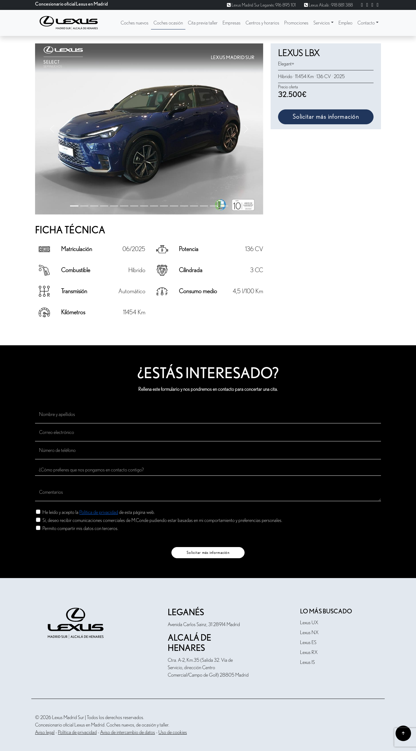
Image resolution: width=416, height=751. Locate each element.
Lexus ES (308, 642)
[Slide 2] (94, 206)
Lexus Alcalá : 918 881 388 (328, 5)
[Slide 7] (144, 206)
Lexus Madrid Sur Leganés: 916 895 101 (261, 5)
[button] (323, 23)
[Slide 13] (204, 206)
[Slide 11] (184, 206)
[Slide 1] (84, 206)
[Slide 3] (104, 206)
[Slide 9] (164, 206)
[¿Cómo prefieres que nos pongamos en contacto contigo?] (208, 470)
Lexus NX (309, 632)
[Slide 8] (154, 206)
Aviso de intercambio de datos (127, 732)
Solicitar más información (326, 117)
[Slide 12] (194, 206)
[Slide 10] (174, 206)
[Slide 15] (224, 206)
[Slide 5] (124, 206)
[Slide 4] (114, 206)
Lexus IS (307, 662)
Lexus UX (309, 622)
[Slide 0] (74, 206)
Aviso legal (45, 732)
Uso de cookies (172, 732)
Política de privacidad (98, 512)
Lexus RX (309, 652)
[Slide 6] (134, 206)
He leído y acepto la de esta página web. (98, 512)
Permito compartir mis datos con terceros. (80, 528)
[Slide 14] (214, 206)
